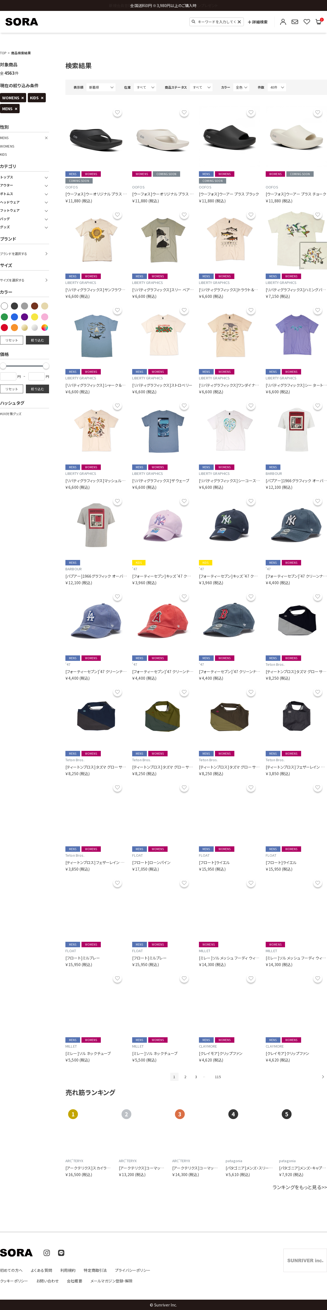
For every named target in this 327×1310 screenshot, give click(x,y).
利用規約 (68, 1270)
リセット (11, 340)
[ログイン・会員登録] (283, 22)
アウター (6, 185)
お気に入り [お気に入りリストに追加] (117, 112)
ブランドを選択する (13, 253)
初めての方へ (11, 1270)
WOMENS (10, 97)
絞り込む (37, 340)
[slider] (46, 365)
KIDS (34, 97)
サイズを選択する (12, 280)
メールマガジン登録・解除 (111, 1281)
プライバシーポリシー (132, 1270)
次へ (323, 1077)
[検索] (193, 21)
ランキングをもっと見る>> (299, 1187)
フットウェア (10, 210)
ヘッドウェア (10, 202)
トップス (6, 177)
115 (218, 1076)
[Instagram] (47, 1253)
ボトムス (6, 193)
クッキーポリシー (14, 1281)
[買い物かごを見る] (319, 22)
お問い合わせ (47, 1281)
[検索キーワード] (216, 21)
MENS (7, 108)
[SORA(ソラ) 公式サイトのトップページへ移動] (21, 22)
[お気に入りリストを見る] (307, 22)
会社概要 (74, 1281)
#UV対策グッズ (10, 414)
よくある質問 (41, 1270)
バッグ (5, 219)
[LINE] (61, 1253)
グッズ (5, 227)
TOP (3, 52)
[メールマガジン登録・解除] (295, 22)
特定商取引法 (95, 1270)
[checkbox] (4, 306)
